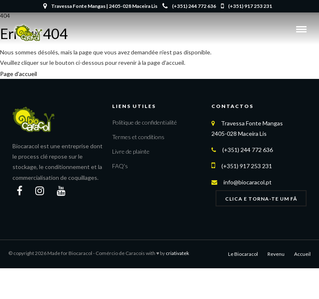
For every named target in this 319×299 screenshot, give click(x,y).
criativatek (177, 253)
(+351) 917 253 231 (246, 6)
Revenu (276, 254)
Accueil (302, 254)
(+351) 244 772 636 (189, 6)
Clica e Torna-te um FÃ (261, 199)
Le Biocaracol (243, 254)
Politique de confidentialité (144, 122)
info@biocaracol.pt (247, 182)
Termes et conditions (138, 136)
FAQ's (120, 165)
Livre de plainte (131, 151)
